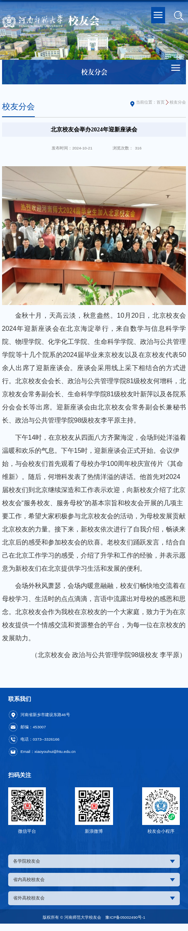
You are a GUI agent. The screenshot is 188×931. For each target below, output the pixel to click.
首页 (160, 102)
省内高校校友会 (94, 879)
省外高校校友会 (94, 897)
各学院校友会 (94, 861)
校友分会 (178, 102)
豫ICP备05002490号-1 (125, 917)
